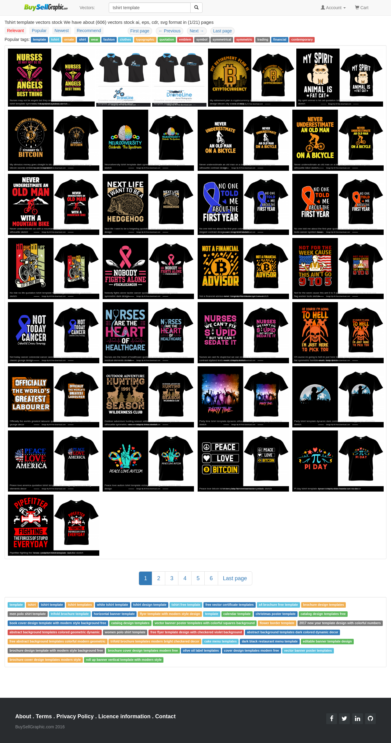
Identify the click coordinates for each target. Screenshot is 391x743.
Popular (39, 30)
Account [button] (333, 7)
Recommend (89, 30)
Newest (62, 30)
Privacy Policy (75, 716)
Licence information (124, 716)
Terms (44, 716)
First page (139, 30)
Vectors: (87, 7)
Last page (222, 30)
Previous (170, 30)
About (23, 716)
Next (197, 30)
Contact (165, 716)
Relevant (15, 30)
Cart (361, 7)
